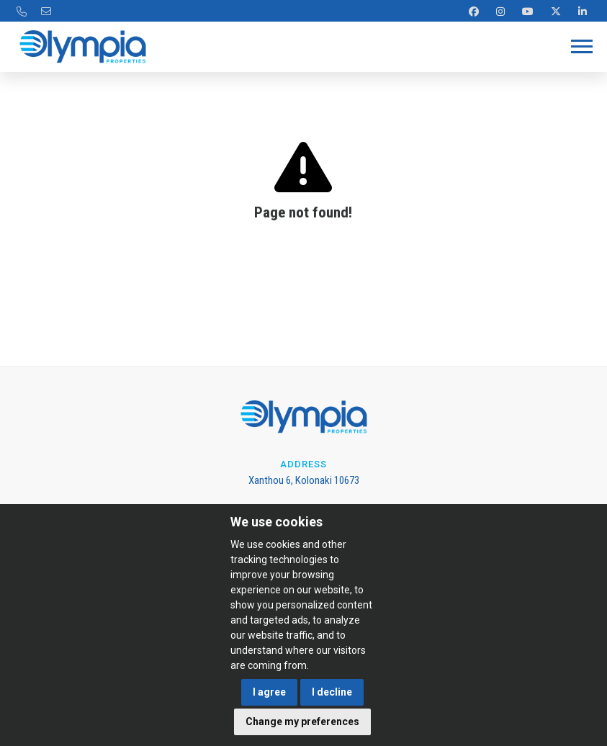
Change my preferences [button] (302, 721)
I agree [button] (269, 692)
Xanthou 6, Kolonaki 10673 (303, 480)
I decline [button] (332, 692)
